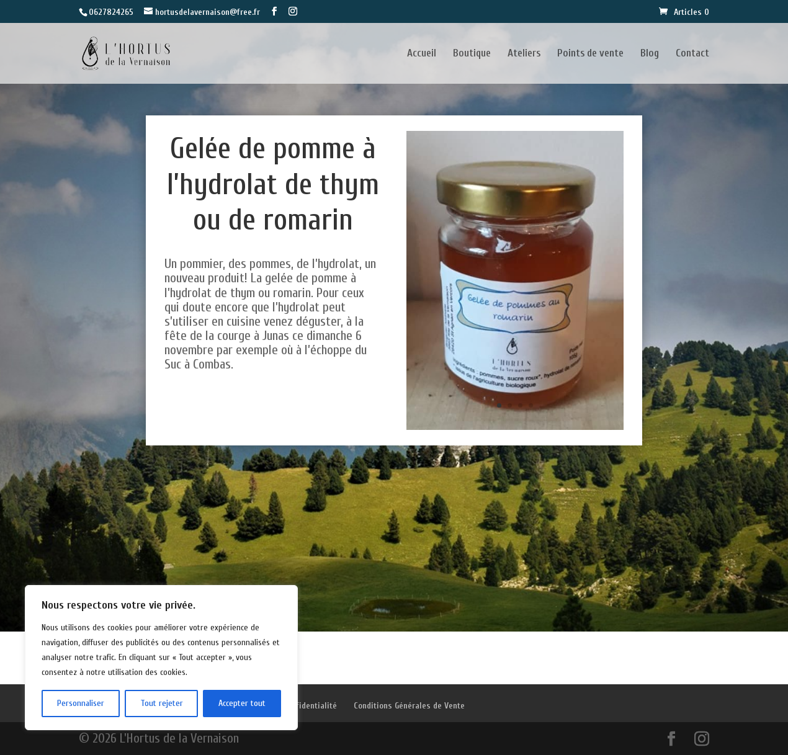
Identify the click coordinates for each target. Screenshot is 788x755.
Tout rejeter (161, 703)
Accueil (421, 54)
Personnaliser (80, 703)
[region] (161, 657)
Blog (649, 54)
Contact (692, 54)
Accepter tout (242, 703)
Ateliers (524, 54)
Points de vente (590, 54)
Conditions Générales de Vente (409, 705)
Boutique (472, 54)
